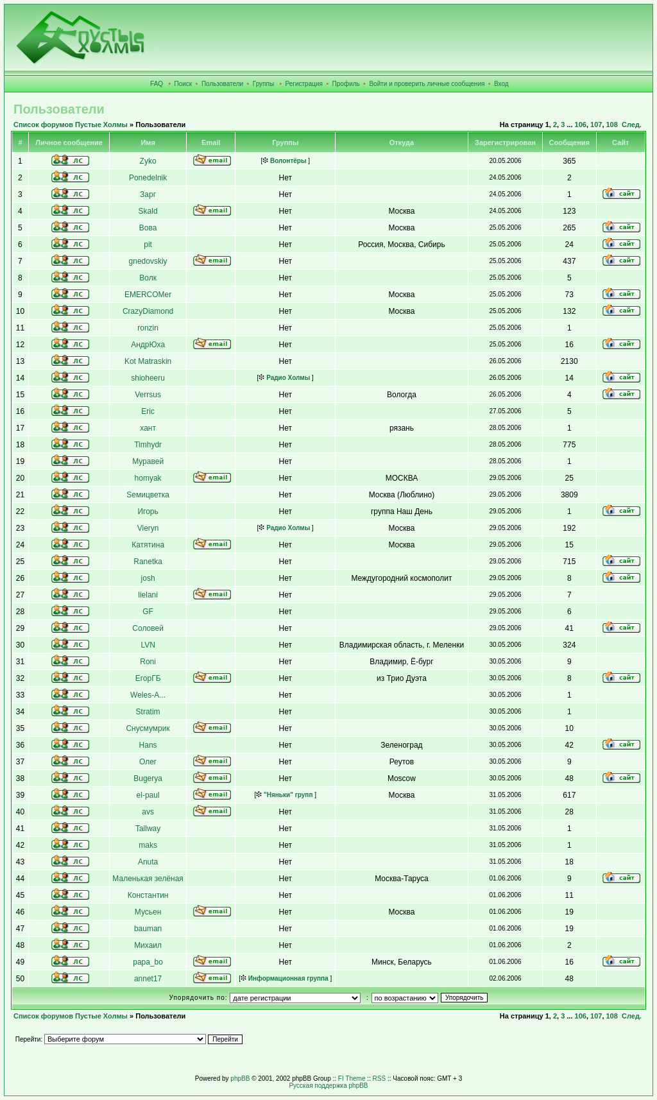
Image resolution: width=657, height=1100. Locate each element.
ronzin (147, 327)
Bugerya (147, 778)
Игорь (147, 511)
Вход (501, 83)
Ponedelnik (148, 177)
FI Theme (352, 1078)
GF (147, 611)
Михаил (148, 945)
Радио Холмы (284, 377)
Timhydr (148, 444)
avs (148, 811)
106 (580, 124)
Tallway (147, 828)
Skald (148, 211)
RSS (379, 1078)
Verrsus (148, 394)
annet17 (148, 978)
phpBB (240, 1078)
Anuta (148, 861)
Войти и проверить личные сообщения (426, 83)
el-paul (148, 795)
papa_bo (148, 962)
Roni (148, 661)
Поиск (183, 83)
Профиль (346, 83)
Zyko (148, 161)
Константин (148, 895)
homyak (148, 478)
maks (148, 845)
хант (148, 428)
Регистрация (304, 83)
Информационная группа (284, 978)
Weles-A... (148, 695)
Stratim (148, 711)
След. (632, 124)
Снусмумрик (147, 728)
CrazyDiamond (148, 311)
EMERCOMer (147, 294)
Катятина (148, 544)
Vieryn (148, 528)
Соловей (148, 628)
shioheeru (148, 378)
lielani (148, 594)
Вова (148, 227)
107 (596, 124)
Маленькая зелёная (147, 878)
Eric (148, 411)
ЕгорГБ (148, 678)
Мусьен (148, 911)
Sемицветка (147, 494)
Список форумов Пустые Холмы (70, 124)
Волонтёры (284, 160)
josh (148, 578)
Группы (263, 83)
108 (612, 124)
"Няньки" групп (284, 794)
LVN (148, 644)
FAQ (156, 83)
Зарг (148, 194)
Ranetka (147, 561)
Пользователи (222, 83)
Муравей (148, 461)
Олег (148, 761)
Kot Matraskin (147, 361)
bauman (148, 928)
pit (148, 244)
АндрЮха (148, 344)
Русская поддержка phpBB (328, 1085)
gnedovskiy (148, 261)
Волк (148, 277)
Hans (148, 745)
